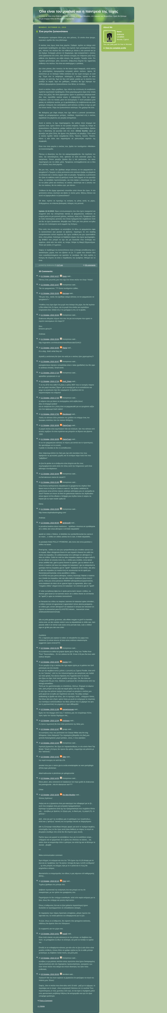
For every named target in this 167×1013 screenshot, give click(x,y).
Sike (64, 757)
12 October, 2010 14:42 (50, 757)
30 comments (90, 265)
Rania (65, 348)
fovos (65, 276)
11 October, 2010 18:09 (50, 439)
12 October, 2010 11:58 (50, 709)
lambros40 (67, 523)
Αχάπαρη (66, 721)
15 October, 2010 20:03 (50, 974)
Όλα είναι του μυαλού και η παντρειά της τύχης (78, 11)
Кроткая (66, 293)
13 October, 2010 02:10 (50, 881)
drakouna (120, 34)
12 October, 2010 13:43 (50, 743)
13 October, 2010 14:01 (50, 934)
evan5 (65, 934)
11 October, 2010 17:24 (50, 381)
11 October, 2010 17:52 (50, 414)
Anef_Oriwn (67, 381)
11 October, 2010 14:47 (50, 285)
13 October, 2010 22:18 (50, 958)
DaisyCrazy (67, 425)
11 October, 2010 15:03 (50, 293)
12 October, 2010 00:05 (50, 523)
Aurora (65, 662)
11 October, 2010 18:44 (50, 474)
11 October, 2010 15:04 (50, 315)
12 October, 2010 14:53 (50, 778)
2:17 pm (60, 265)
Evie (64, 881)
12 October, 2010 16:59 (50, 795)
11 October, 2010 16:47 (50, 362)
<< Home (41, 1006)
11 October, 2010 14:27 (50, 276)
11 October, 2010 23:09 (50, 509)
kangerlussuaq (68, 709)
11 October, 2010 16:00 (50, 348)
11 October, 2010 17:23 (50, 373)
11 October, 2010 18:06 (50, 425)
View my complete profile (115, 48)
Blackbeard (67, 414)
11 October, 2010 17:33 (50, 398)
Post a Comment (46, 1001)
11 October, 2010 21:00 (50, 482)
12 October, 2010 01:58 (50, 648)
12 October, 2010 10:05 (50, 662)
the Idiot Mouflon (69, 795)
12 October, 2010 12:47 (50, 729)
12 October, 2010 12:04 (50, 721)
